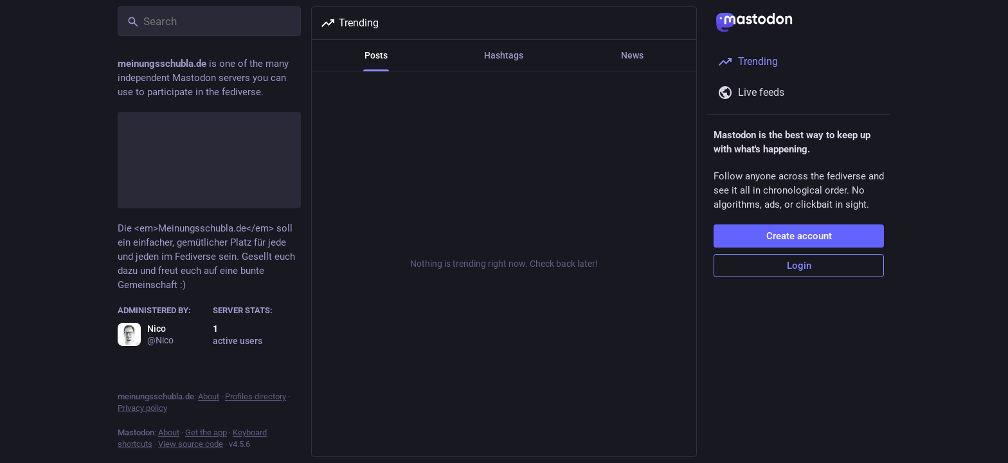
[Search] (209, 21)
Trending (349, 23)
